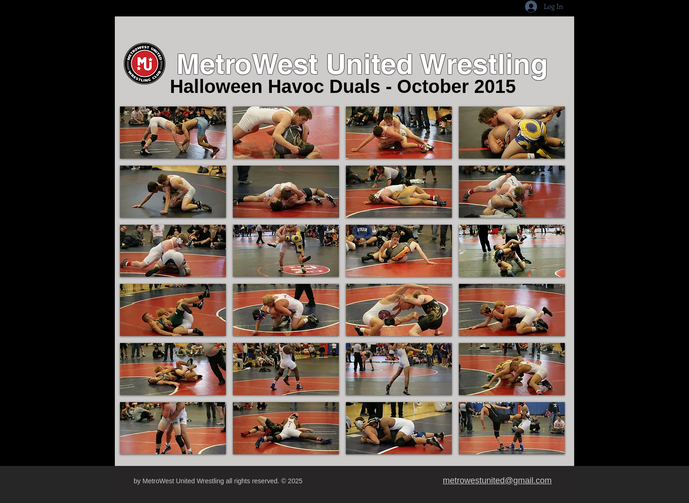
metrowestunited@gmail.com (497, 480)
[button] (173, 133)
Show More (342, 463)
